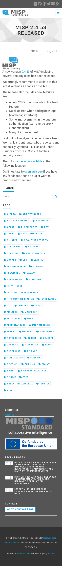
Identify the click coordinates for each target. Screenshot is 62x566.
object (30, 338)
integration (46, 299)
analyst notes (30, 214)
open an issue (33, 171)
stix (23, 377)
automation (42, 221)
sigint (44, 364)
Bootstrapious (23, 553)
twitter (43, 384)
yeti (8, 390)
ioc (7, 305)
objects (47, 338)
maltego (11, 312)
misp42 (9, 331)
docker (10, 260)
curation (11, 253)
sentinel (11, 364)
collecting (12, 247)
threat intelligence (18, 384)
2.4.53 (26, 71)
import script (14, 286)
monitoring (45, 331)
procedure (12, 351)
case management (31, 234)
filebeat (36, 266)
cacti (9, 234)
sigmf (9, 371)
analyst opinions (16, 221)
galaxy (29, 273)
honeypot (33, 279)
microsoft (12, 318)
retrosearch (14, 358)
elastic (37, 260)
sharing (28, 364)
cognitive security (34, 240)
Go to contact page (20, 509)
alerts (10, 214)
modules (26, 331)
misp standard (14, 325)
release (30, 351)
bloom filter (27, 227)
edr (23, 260)
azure (9, 227)
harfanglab (13, 279)
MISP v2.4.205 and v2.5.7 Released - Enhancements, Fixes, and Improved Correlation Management (35, 480)
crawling (33, 247)
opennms (11, 345)
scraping (34, 358)
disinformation (33, 253)
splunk (10, 377)
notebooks (12, 338)
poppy (47, 345)
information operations (21, 292)
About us (9, 414)
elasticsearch (15, 266)
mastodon (29, 312)
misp (28, 318)
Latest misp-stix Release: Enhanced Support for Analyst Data (34, 491)
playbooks (30, 345)
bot (45, 227)
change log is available (27, 161)
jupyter (21, 305)
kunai (36, 305)
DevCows (51, 553)
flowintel (12, 273)
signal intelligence (32, 371)
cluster (10, 240)
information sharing (19, 299)
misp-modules (39, 325)
